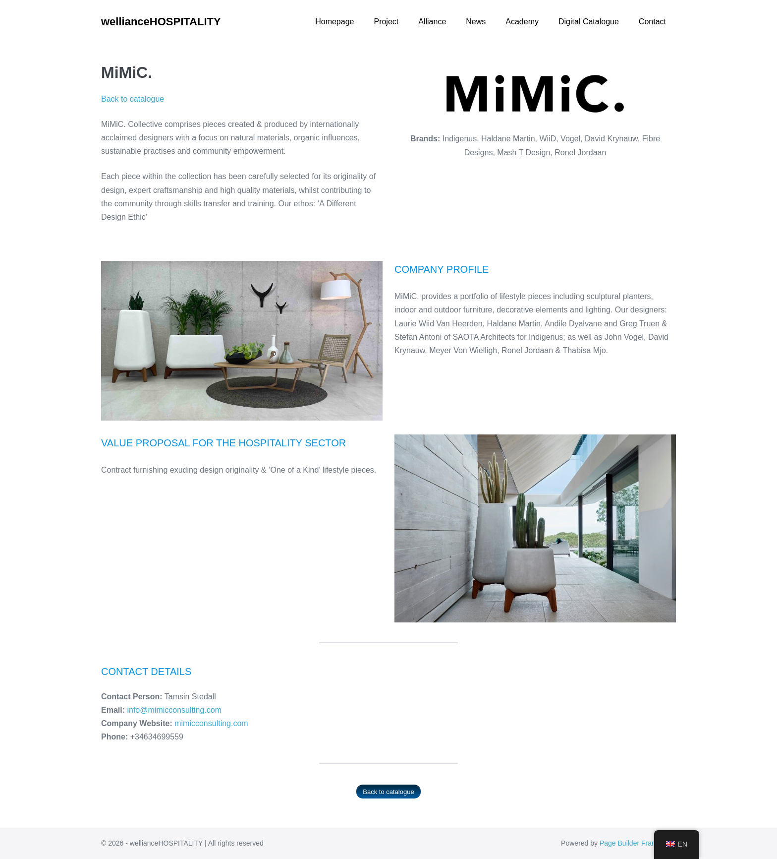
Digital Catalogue (588, 21)
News (476, 21)
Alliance (432, 21)
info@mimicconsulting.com (174, 710)
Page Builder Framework (638, 843)
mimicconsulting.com (211, 723)
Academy (522, 21)
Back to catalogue (132, 99)
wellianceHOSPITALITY (161, 21)
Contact (652, 21)
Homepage (334, 21)
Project (386, 21)
